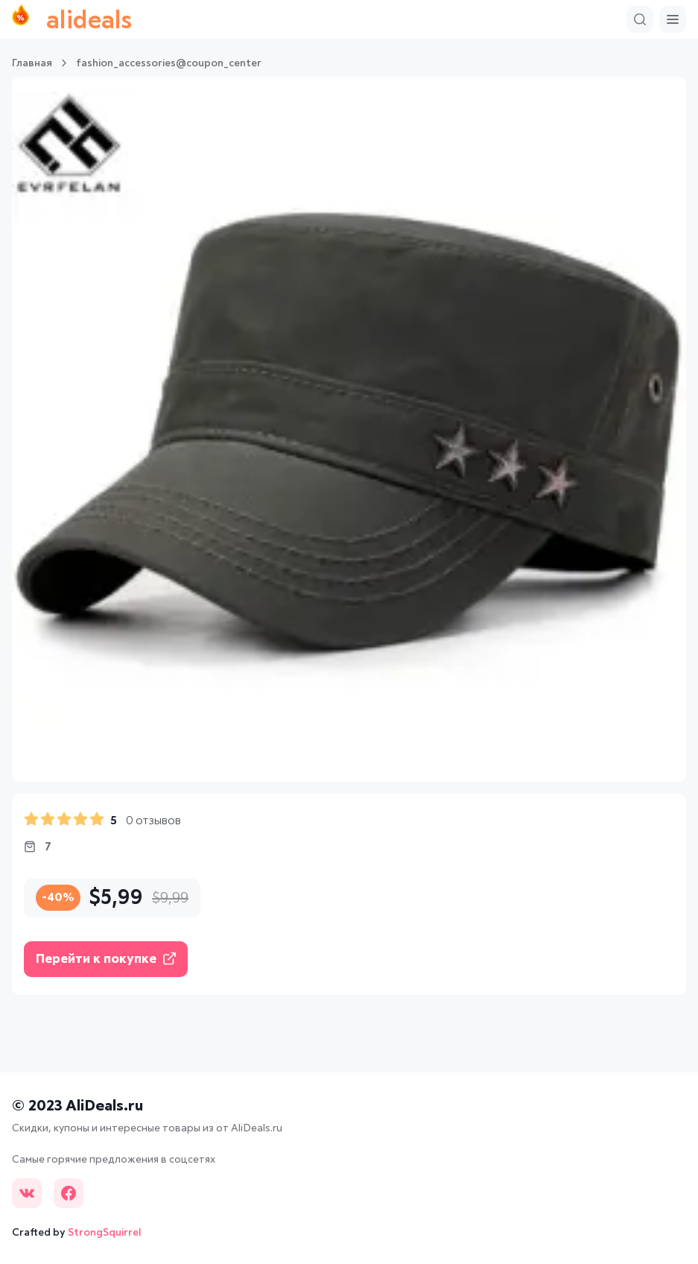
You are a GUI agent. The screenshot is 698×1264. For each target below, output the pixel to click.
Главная (32, 63)
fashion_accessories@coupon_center (168, 63)
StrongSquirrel (105, 1232)
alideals (72, 19)
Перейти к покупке (106, 959)
